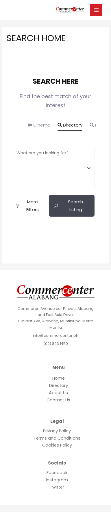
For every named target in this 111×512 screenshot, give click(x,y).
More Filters (26, 205)
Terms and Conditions (57, 438)
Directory (70, 125)
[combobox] (52, 168)
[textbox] (52, 167)
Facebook (57, 473)
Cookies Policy (57, 445)
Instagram (57, 480)
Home (58, 378)
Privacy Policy (57, 431)
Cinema (39, 125)
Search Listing (68, 205)
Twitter (57, 487)
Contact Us (58, 400)
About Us (58, 393)
